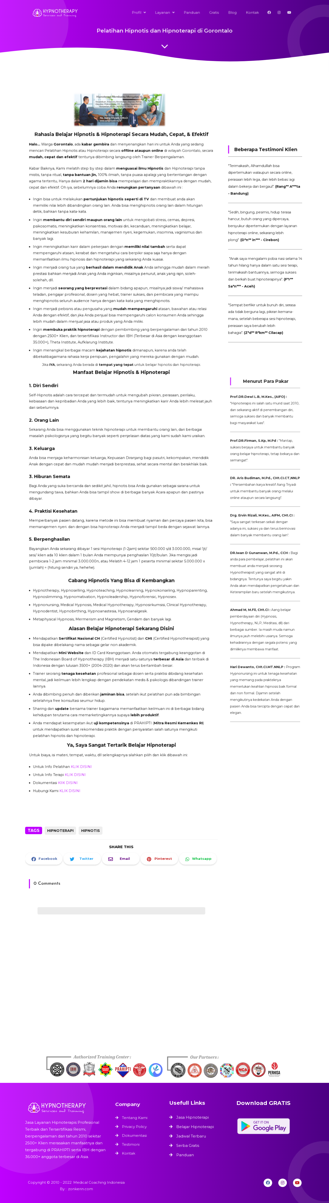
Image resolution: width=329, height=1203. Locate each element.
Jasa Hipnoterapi (192, 1117)
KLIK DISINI (85, 733)
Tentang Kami (135, 1119)
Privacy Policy (135, 1127)
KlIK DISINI (73, 748)
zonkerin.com (80, 1189)
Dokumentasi (135, 1135)
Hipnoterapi (60, 830)
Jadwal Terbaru (191, 1136)
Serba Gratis (187, 1145)
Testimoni (132, 1143)
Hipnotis (90, 830)
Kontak (130, 1150)
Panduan (185, 1154)
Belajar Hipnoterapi (195, 1126)
